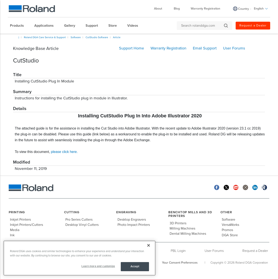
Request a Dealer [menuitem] (252, 25)
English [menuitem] (261, 8)
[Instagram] (245, 187)
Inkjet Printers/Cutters (26, 225)
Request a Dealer (255, 251)
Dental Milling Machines (188, 233)
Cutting (71, 212)
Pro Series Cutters (79, 219)
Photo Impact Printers (133, 225)
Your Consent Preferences (180, 262)
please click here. (64, 152)
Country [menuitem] (243, 9)
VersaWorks (230, 225)
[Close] (148, 245)
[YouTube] (235, 187)
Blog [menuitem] (177, 8)
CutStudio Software (97, 37)
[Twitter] (226, 187)
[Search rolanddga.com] (202, 25)
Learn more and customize (98, 266)
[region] (79, 258)
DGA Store (230, 235)
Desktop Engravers (131, 219)
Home (18, 37)
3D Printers (178, 223)
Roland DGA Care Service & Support (45, 37)
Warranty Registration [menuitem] (205, 8)
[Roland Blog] (264, 187)
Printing (17, 212)
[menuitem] (19, 25)
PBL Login (178, 251)
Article (117, 37)
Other (226, 212)
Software (76, 37)
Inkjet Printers (20, 219)
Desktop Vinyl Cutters (82, 225)
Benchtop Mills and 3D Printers (190, 214)
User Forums (214, 251)
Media (14, 230)
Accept (135, 266)
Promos (227, 230)
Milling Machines (182, 228)
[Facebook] (216, 187)
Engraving (126, 212)
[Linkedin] (255, 187)
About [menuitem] (160, 8)
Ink (12, 235)
